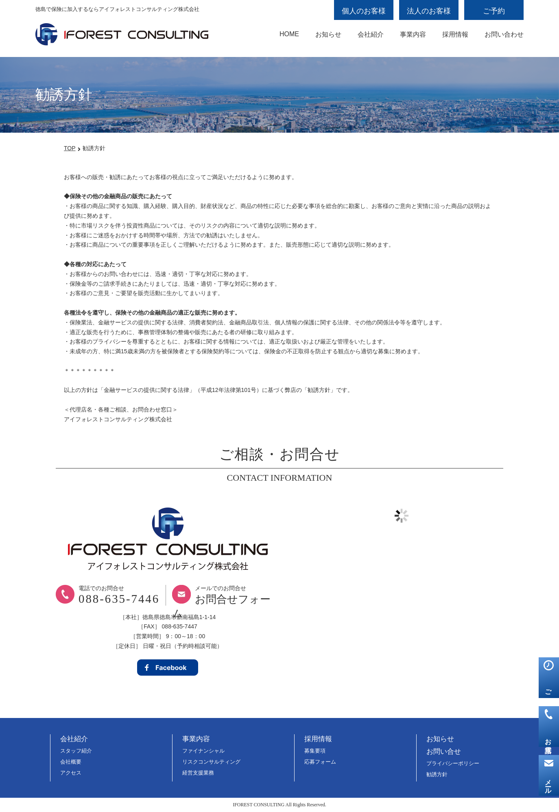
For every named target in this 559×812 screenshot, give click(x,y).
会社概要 (70, 762)
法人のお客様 (429, 11)
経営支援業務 (198, 773)
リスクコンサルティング (211, 762)
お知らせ (328, 34)
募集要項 (314, 751)
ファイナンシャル (203, 751)
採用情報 (455, 34)
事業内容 (413, 34)
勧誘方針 (437, 774)
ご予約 (494, 11)
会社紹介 (371, 34)
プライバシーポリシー (452, 763)
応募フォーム (320, 762)
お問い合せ (443, 751)
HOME (289, 34)
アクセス (70, 773)
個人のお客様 (364, 11)
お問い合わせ (504, 34)
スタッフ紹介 (76, 751)
